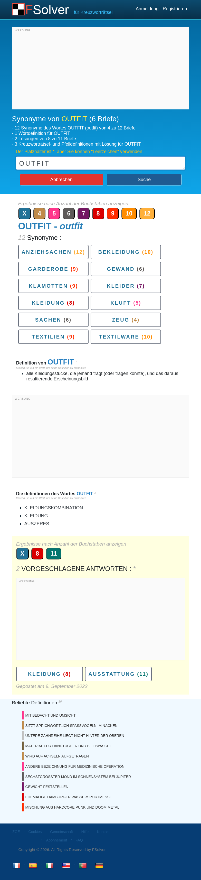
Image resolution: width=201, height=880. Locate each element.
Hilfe (85, 832)
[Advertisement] (100, 69)
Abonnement (56, 840)
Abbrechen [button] (61, 179)
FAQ (79, 840)
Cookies (35, 832)
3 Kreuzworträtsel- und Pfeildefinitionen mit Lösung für (78, 144)
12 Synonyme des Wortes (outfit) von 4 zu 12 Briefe (75, 127)
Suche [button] (144, 179)
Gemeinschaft (61, 832)
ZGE (16, 832)
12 (147, 213)
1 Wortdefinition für (42, 133)
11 (53, 553)
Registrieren (175, 8)
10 (129, 213)
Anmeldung (147, 8)
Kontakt (103, 832)
